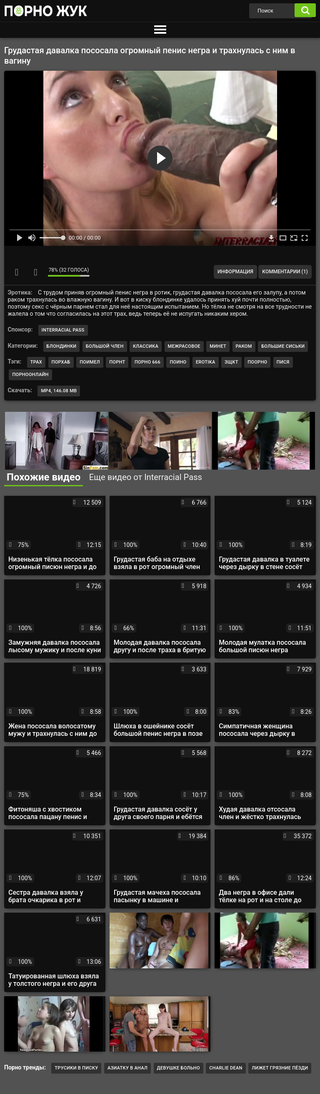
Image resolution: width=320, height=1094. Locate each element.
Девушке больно (178, 1068)
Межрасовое (184, 346)
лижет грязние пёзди (280, 1068)
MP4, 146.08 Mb (59, 391)
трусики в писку (76, 1068)
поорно (257, 362)
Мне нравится (16, 272)
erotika (205, 362)
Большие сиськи (283, 346)
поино (178, 362)
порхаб (61, 362)
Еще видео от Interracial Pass (145, 477)
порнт (117, 362)
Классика (145, 346)
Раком (244, 346)
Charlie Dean (225, 1068)
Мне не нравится (35, 272)
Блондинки (62, 346)
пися (283, 362)
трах (36, 362)
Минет (218, 346)
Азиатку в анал (128, 1068)
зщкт (231, 362)
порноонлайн (30, 374)
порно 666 (147, 362)
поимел (90, 362)
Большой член (105, 346)
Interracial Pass (63, 330)
